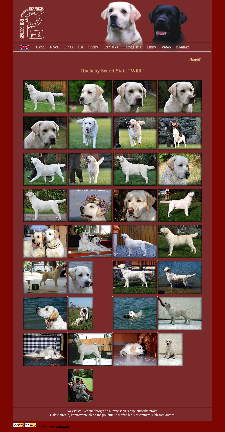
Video (166, 47)
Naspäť (195, 59)
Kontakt (182, 47)
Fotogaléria (132, 47)
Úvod (40, 47)
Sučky (93, 47)
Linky (151, 47)
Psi (80, 47)
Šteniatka (110, 47)
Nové (54, 47)
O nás (68, 47)
